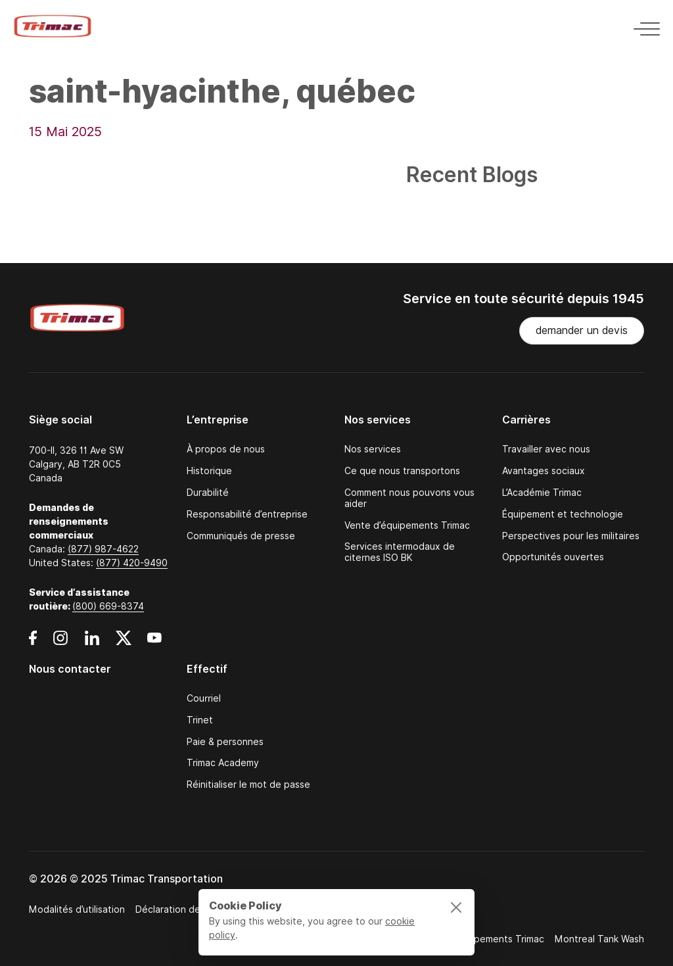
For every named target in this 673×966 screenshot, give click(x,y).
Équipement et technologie (562, 514)
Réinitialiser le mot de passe (248, 784)
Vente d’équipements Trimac (407, 525)
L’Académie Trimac (542, 492)
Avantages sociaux (543, 471)
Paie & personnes (225, 742)
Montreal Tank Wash (599, 939)
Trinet (200, 720)
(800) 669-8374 (108, 606)
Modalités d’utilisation (77, 909)
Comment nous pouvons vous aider (409, 498)
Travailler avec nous (546, 449)
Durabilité (208, 492)
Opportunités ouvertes (553, 557)
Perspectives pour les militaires (570, 536)
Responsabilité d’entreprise (247, 514)
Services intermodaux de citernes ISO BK (399, 552)
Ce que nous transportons (402, 471)
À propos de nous (226, 449)
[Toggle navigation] (643, 26)
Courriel (204, 698)
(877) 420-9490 (132, 562)
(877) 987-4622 (103, 549)
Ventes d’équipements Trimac (479, 939)
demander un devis (582, 330)
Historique (209, 471)
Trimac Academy (223, 763)
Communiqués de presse (241, 536)
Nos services (372, 449)
